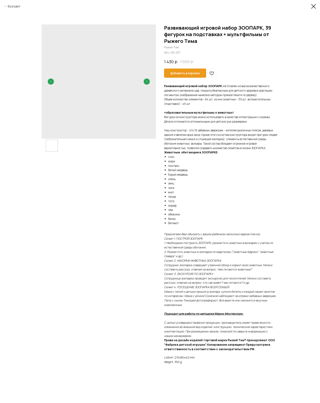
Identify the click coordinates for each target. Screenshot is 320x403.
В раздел (14, 6)
